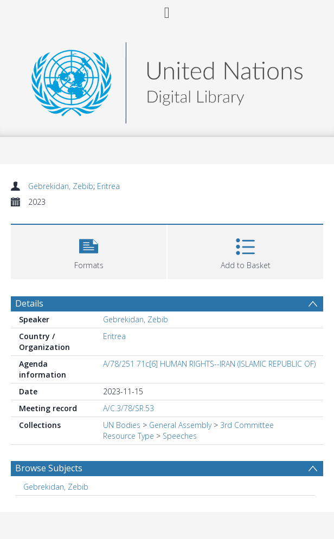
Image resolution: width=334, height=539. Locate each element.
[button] (88, 250)
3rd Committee (247, 425)
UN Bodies (121, 425)
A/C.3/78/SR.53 (128, 408)
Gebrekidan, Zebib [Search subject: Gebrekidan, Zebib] (55, 487)
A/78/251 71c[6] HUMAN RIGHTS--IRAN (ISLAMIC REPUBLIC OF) (209, 364)
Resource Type (128, 436)
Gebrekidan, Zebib (60, 186)
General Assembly (180, 425)
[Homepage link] (167, 80)
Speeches (180, 436)
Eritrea (108, 186)
